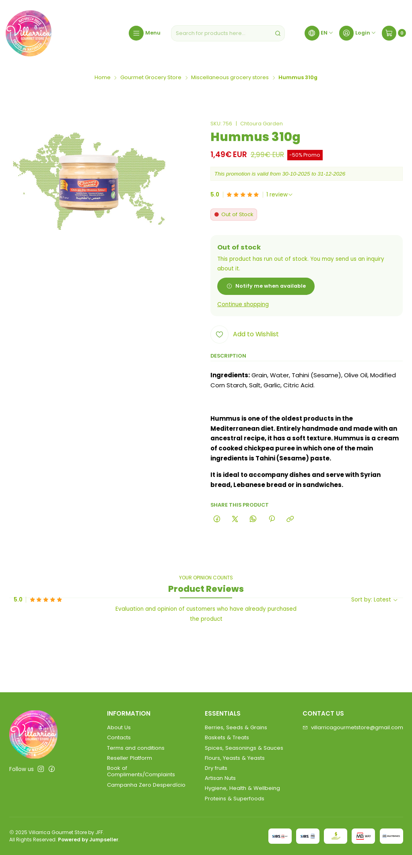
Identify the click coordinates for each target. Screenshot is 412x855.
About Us (119, 727)
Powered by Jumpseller (88, 839)
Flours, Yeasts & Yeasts (235, 758)
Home (103, 77)
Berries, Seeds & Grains (236, 727)
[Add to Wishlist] (244, 334)
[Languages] (319, 33)
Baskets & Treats (227, 737)
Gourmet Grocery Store (150, 77)
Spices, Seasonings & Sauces (244, 748)
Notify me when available (266, 285)
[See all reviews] (279, 195)
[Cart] (394, 33)
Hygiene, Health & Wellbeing (242, 788)
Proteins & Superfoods (234, 798)
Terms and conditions (136, 748)
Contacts (119, 737)
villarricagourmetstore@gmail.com (353, 727)
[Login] (358, 33)
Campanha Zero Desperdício (146, 785)
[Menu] (144, 33)
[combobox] (228, 33)
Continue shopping (243, 304)
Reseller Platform (129, 758)
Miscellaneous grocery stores (230, 77)
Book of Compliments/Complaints (141, 771)
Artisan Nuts (220, 778)
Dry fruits (216, 768)
